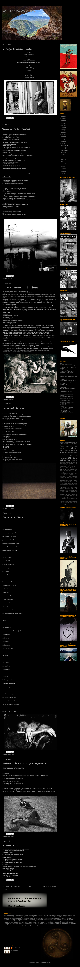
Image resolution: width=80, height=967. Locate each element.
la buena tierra (10, 845)
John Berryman (72, 476)
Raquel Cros (68, 497)
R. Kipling (62, 497)
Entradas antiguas (49, 886)
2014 (62, 141)
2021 (62, 125)
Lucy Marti (63, 481)
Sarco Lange (62, 499)
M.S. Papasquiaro (72, 481)
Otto (74, 492)
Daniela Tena (10, 754)
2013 (62, 143)
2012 (62, 171)
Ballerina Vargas (73, 442)
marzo (63, 164)
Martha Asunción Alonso (72, 486)
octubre (63, 148)
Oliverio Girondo (64, 491)
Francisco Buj (72, 463)
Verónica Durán (68, 502)
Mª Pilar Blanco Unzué (65, 483)
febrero (63, 166)
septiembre (64, 150)
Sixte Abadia (74, 499)
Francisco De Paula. (64, 465)
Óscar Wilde (72, 491)
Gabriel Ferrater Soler (64, 466)
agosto (63, 152)
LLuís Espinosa (73, 480)
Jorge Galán (69, 477)
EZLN (74, 462)
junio (62, 157)
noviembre (64, 145)
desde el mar (10, 508)
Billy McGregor (64, 443)
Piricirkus (61, 495)
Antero (67, 442)
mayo (62, 159)
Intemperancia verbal (19, 11)
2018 (62, 132)
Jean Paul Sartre (69, 471)
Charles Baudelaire (66, 444)
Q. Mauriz (73, 495)
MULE (75, 490)
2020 (62, 127)
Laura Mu (65, 480)
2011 (62, 173)
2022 (62, 123)
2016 (62, 136)
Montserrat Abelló (63, 490)
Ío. (71, 467)
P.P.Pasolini (62, 494)
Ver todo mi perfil (15, 950)
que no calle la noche (13, 408)
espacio (73, 460)
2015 (62, 139)
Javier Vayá (68, 470)
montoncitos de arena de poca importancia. (24, 763)
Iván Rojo (67, 469)
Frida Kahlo (73, 464)
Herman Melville (64, 467)
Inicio (31, 886)
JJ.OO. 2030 (70, 473)
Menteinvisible (74, 487)
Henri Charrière (74, 466)
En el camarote (11, 882)
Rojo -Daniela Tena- (12, 517)
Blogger (49, 962)
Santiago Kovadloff (71, 498)
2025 (62, 116)
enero (62, 168)
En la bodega (10, 836)
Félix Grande (63, 463)
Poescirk (67, 495)
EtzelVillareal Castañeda (65, 462)
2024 (62, 118)
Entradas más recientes (11, 886)
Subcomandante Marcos (66, 501)
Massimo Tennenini (65, 487)
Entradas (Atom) (14, 890)
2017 (62, 134)
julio (62, 154)
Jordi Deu (9, 278)
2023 (62, 120)
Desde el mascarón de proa (14, 120)
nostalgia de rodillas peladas (17, 49)
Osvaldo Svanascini (64, 492)
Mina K (74, 488)
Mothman (71, 490)
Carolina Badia (73, 443)
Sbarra (68, 499)
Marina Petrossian (69, 484)
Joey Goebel (10, 399)
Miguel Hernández (65, 488)
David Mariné (16, 948)
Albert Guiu (62, 442)
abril (62, 161)
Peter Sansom (71, 494)
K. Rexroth (69, 478)
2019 (62, 130)
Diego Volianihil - (69, 453)
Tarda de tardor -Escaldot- (16, 129)
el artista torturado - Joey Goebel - (21, 287)
